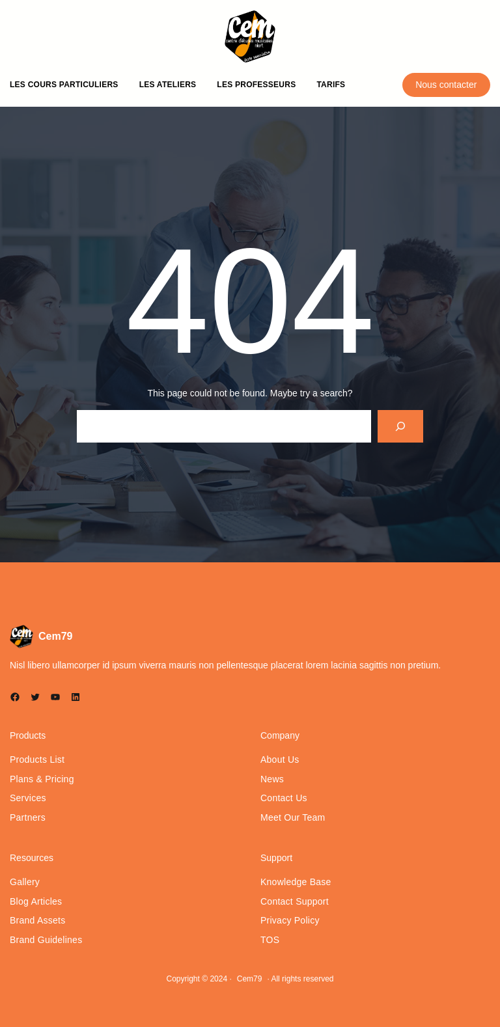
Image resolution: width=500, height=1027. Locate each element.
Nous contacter (446, 84)
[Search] (401, 426)
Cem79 (55, 636)
